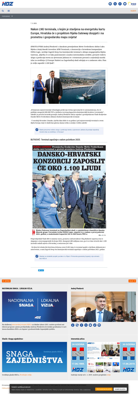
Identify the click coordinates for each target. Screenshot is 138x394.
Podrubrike (6, 16)
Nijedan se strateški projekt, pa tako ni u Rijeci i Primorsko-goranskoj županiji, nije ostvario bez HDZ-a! (69, 257)
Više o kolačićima (85, 390)
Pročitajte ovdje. (26, 375)
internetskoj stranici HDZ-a (22, 324)
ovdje (109, 375)
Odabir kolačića (120, 389)
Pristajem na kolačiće (104, 389)
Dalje (131, 281)
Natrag (7, 281)
